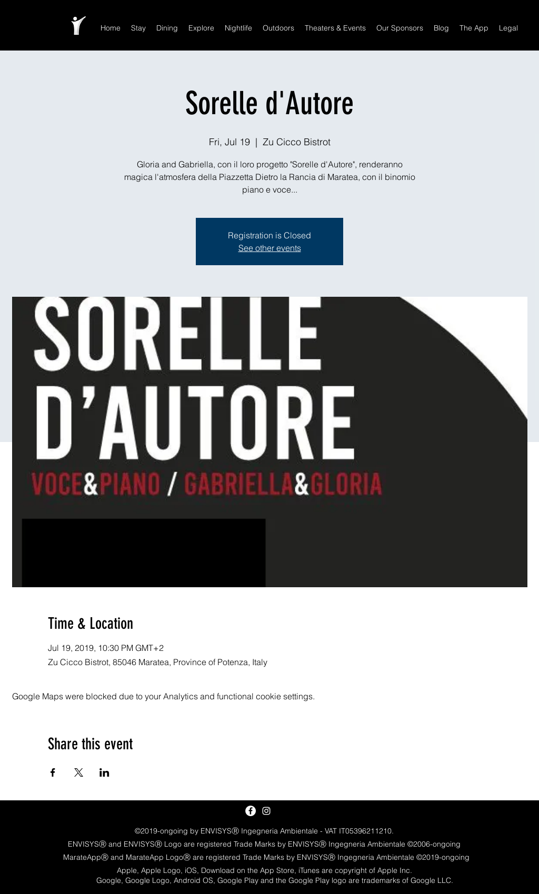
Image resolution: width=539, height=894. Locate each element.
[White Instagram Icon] (266, 811)
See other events (269, 248)
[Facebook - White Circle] (250, 811)
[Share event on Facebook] (53, 772)
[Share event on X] (79, 772)
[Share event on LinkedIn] (104, 772)
